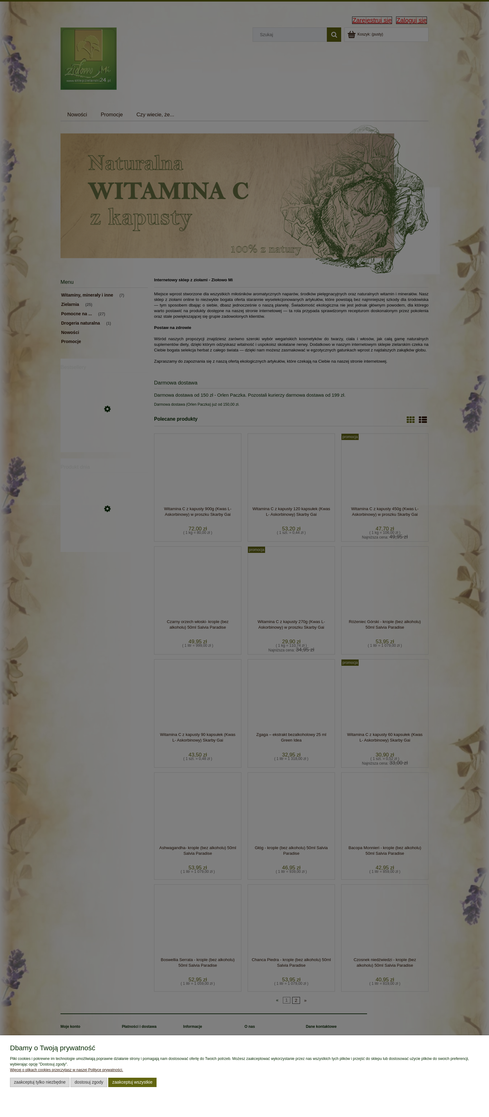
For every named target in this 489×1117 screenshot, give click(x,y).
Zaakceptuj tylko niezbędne (40, 1082)
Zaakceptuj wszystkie (132, 1082)
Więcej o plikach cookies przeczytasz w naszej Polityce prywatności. (66, 1070)
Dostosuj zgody (89, 1082)
